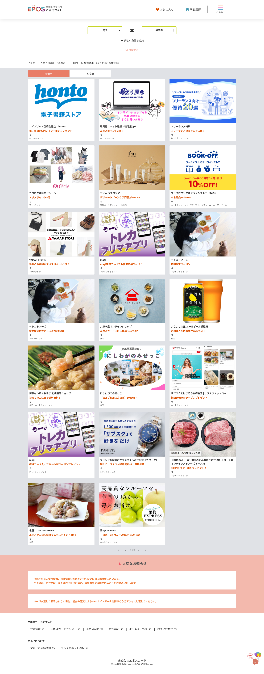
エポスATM (95, 629)
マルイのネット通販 (74, 648)
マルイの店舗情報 (42, 648)
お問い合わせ (167, 629)
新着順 (48, 73)
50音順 (90, 73)
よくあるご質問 (140, 629)
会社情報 (37, 629)
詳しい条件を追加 (132, 40)
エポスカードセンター (65, 629)
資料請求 (116, 629)
